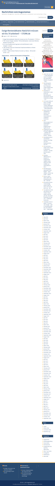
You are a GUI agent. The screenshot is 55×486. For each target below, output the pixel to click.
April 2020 (46, 343)
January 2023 (46, 286)
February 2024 (47, 264)
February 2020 (47, 347)
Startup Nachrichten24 (42, 21)
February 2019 (47, 368)
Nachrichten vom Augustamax (16, 12)
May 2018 (46, 383)
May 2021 (46, 321)
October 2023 (47, 271)
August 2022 (46, 295)
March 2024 (46, 262)
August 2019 (46, 357)
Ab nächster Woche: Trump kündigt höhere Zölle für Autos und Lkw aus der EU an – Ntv (48, 185)
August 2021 (46, 316)
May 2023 (46, 279)
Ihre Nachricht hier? (20, 21)
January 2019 (46, 369)
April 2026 (46, 219)
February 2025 (47, 243)
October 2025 (47, 229)
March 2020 (46, 345)
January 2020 (46, 349)
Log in (45, 426)
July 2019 (46, 359)
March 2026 (46, 220)
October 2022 (47, 291)
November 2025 (47, 227)
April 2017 (46, 406)
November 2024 (47, 248)
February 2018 (47, 389)
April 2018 (46, 385)
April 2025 (46, 239)
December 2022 (47, 288)
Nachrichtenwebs (30, 21)
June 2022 (46, 298)
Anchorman (14, 36)
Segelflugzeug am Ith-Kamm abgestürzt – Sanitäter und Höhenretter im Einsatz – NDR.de (48, 132)
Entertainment (47, 444)
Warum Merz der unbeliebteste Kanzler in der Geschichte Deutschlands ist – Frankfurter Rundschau (48, 115)
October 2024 (47, 250)
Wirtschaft (46, 456)
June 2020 (46, 340)
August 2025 (46, 232)
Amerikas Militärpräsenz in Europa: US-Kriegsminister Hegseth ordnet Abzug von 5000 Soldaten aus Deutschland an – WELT (47, 161)
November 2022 (47, 290)
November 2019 (47, 352)
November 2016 (47, 415)
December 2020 (47, 330)
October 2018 (47, 375)
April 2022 (46, 302)
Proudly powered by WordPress (20, 484)
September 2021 (47, 314)
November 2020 (47, 331)
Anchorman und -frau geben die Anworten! (27, 3)
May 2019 (46, 363)
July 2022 (46, 297)
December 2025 (47, 225)
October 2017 (47, 395)
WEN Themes (39, 484)
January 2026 (46, 224)
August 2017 (46, 399)
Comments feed (47, 429)
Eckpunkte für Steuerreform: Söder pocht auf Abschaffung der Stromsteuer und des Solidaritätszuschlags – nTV (48, 95)
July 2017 (46, 401)
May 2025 (46, 238)
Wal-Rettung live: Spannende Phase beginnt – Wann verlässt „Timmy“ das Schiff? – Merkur (48, 171)
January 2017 (46, 411)
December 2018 (47, 371)
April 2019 (46, 364)
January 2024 (46, 265)
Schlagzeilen (46, 453)
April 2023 (46, 281)
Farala (5, 465)
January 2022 (46, 307)
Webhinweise (46, 454)
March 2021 (46, 324)
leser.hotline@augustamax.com (11, 2)
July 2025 (46, 234)
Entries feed (46, 428)
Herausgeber (6, 24)
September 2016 (47, 418)
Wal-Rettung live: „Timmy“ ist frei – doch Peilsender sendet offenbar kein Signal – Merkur (48, 86)
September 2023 (47, 272)
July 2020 (46, 338)
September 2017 (47, 397)
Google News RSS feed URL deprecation (48, 448)
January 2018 (46, 390)
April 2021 (46, 323)
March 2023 (46, 283)
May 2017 (46, 404)
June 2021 (46, 319)
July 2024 (46, 255)
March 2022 (46, 304)
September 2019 (47, 356)
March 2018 (46, 387)
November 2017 (47, 394)
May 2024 (46, 258)
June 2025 (46, 236)
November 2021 (47, 310)
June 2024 (46, 257)
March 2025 (46, 241)
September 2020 (47, 335)
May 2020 (46, 342)
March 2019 (46, 366)
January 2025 (46, 245)
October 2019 (47, 354)
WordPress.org (47, 431)
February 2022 (47, 305)
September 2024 (47, 251)
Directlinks (47, 7)
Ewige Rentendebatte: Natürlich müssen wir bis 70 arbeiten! (18, 39)
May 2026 (46, 217)
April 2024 (46, 260)
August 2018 (46, 378)
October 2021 (47, 312)
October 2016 (47, 416)
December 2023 (47, 267)
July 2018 (46, 380)
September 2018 (47, 376)
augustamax (6, 80)
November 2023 (47, 269)
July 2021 (46, 317)
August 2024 (46, 253)
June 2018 (46, 382)
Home (4, 21)
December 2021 (47, 309)
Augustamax (11, 21)
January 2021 (46, 328)
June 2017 (46, 402)
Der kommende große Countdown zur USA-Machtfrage (27, 474)
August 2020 (46, 336)
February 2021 (47, 326)
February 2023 (47, 284)
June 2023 (46, 277)
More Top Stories (47, 451)
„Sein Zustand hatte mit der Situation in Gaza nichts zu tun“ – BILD (11, 86)
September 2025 (47, 231)
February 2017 (47, 409)
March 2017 (46, 408)
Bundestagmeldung (48, 441)
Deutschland (46, 443)
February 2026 (47, 222)
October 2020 (47, 333)
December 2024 (47, 246)
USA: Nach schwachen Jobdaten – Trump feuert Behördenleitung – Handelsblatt (30, 86)
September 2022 (47, 293)
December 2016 (47, 413)
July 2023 (46, 276)
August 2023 (46, 274)
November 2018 (47, 373)
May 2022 (46, 300)
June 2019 (46, 361)
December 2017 (47, 392)
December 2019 (47, 350)
